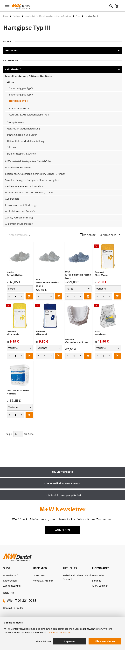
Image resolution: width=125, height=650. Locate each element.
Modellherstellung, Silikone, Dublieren (55, 16)
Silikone (11, 147)
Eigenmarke (100, 568)
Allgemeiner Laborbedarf (19, 223)
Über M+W (40, 568)
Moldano (100, 334)
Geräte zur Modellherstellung (23, 128)
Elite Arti (41, 334)
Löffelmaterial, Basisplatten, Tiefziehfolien (28, 161)
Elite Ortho (13, 334)
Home (5, 16)
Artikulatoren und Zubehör (20, 211)
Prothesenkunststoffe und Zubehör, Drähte (29, 192)
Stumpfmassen (15, 122)
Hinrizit (11, 393)
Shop (6, 568)
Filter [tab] (7, 41)
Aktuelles (69, 568)
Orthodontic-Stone (76, 342)
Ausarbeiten (12, 198)
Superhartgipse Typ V (21, 88)
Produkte (16, 16)
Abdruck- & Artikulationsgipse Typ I (29, 114)
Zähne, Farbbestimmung (19, 217)
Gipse (78, 16)
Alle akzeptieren (105, 641)
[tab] (18, 568)
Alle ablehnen (43, 641)
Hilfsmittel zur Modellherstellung (25, 141)
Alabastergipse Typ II (20, 108)
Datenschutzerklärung (59, 632)
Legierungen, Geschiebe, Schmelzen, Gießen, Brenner (35, 173)
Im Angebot (88, 234)
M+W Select (98, 575)
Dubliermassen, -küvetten (21, 153)
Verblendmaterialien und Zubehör (24, 186)
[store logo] (21, 6)
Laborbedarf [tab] (13, 69)
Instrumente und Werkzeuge (21, 205)
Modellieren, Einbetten (18, 167)
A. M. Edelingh (100, 585)
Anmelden (62, 530)
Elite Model (102, 275)
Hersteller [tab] (11, 50)
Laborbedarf (30, 16)
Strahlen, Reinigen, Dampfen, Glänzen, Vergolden (32, 180)
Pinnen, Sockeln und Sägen (22, 134)
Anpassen (70, 641)
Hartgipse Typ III (19, 100)
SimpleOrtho (14, 275)
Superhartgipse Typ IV (21, 94)
